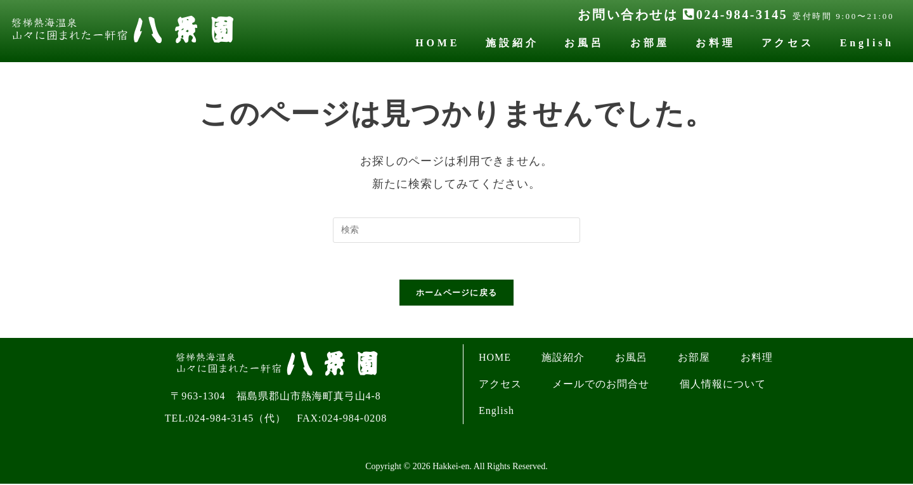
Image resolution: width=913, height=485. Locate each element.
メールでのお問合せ (600, 385)
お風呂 (584, 42)
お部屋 (650, 42)
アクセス (787, 42)
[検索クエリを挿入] (456, 230)
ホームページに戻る (457, 294)
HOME (437, 42)
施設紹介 (512, 42)
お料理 (715, 42)
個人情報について (723, 385)
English (867, 42)
